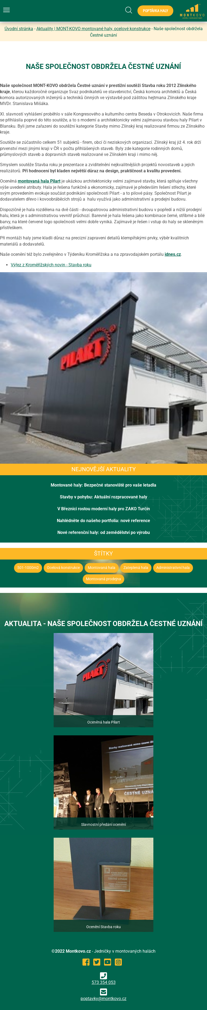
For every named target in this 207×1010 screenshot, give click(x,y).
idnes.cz (173, 254)
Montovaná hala (101, 567)
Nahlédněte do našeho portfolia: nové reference (103, 520)
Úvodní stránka (19, 28)
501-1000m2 (28, 567)
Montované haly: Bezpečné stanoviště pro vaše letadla (103, 485)
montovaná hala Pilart (39, 181)
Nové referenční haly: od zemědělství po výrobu (103, 532)
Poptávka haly (155, 11)
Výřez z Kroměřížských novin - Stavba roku (51, 264)
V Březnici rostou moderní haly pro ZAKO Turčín (103, 508)
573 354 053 (104, 978)
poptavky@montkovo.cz (103, 998)
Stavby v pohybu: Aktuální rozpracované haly (103, 496)
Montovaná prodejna (103, 579)
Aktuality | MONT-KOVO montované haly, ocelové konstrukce (93, 28)
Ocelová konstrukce (63, 567)
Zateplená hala (135, 567)
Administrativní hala (173, 567)
